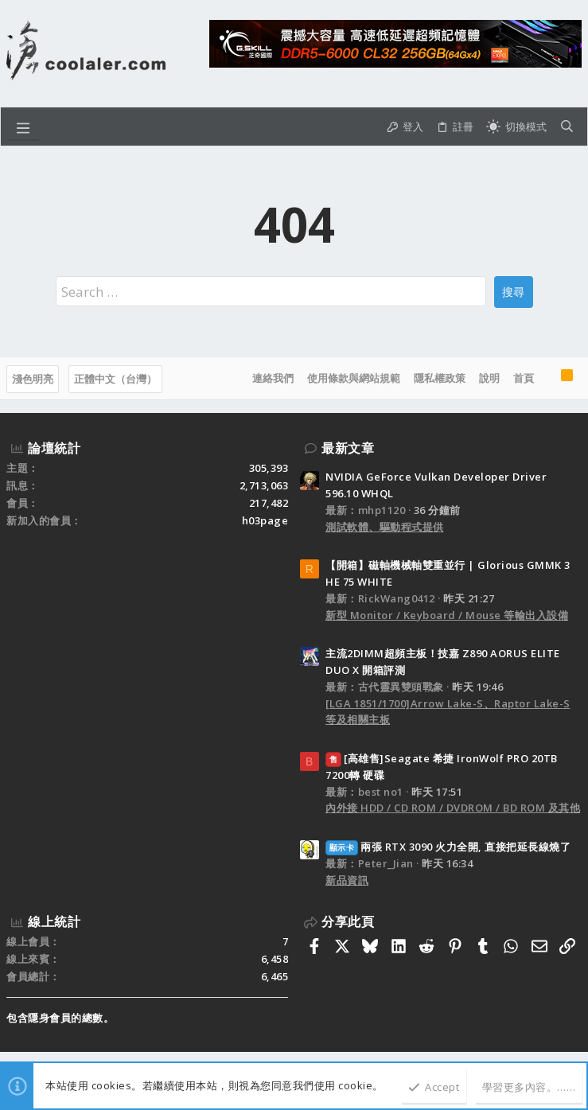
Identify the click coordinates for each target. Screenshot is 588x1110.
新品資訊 (346, 880)
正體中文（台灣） (115, 379)
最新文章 (347, 448)
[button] (23, 126)
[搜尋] (567, 126)
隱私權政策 (439, 378)
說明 (489, 378)
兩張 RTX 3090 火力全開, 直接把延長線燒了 (447, 846)
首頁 (523, 378)
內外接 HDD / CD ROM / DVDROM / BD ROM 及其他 (452, 807)
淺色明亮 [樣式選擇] (32, 379)
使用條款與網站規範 (353, 378)
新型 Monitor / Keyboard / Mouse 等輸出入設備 (446, 615)
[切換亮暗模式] (516, 126)
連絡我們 (273, 378)
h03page (265, 520)
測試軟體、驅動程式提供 (384, 527)
